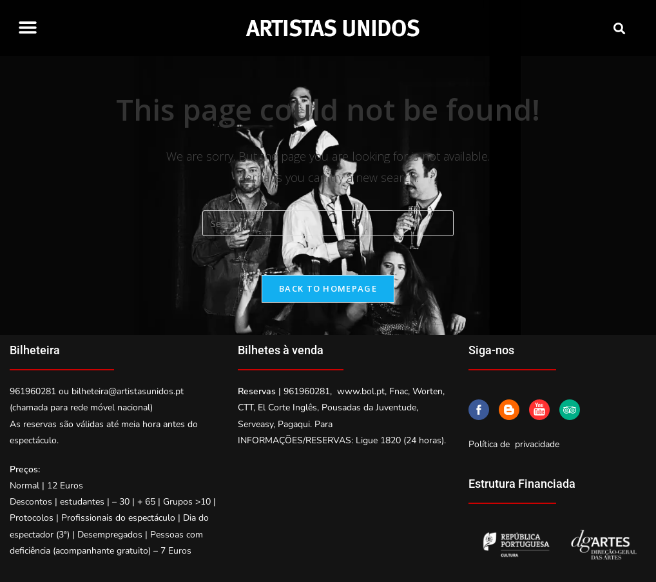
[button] (27, 27)
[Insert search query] (328, 223)
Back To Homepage (328, 288)
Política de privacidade (513, 444)
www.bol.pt (361, 391)
